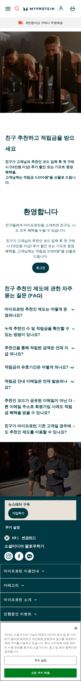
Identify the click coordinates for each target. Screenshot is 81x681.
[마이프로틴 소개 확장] (21, 599)
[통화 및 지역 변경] (40, 538)
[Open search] (17, 9)
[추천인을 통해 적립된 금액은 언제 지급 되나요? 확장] (40, 350)
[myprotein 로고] (39, 8)
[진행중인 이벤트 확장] (21, 614)
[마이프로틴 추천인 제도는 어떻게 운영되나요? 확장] (40, 312)
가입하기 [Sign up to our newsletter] (18, 513)
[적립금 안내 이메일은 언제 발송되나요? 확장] (40, 384)
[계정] (61, 9)
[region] (40, 651)
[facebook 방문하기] (19, 556)
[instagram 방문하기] (8, 556)
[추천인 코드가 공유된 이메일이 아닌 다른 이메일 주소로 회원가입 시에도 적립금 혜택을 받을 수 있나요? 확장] (40, 406)
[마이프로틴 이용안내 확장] (24, 571)
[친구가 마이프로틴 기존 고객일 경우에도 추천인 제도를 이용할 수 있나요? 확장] (40, 429)
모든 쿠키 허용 (40, 672)
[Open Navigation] (8, 8)
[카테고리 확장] (14, 585)
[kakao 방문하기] (29, 556)
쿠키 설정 (12, 527)
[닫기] (76, 628)
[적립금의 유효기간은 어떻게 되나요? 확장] (40, 367)
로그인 (40, 268)
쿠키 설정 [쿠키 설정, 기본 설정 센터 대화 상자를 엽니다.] (40, 660)
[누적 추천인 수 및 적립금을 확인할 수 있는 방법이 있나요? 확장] (40, 331)
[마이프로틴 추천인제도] (40, 113)
